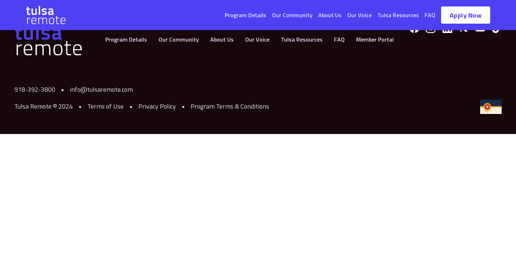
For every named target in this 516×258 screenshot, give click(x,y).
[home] (46, 15)
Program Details (245, 15)
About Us (329, 15)
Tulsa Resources (398, 15)
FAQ (430, 15)
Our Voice (359, 15)
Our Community (292, 15)
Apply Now (466, 15)
